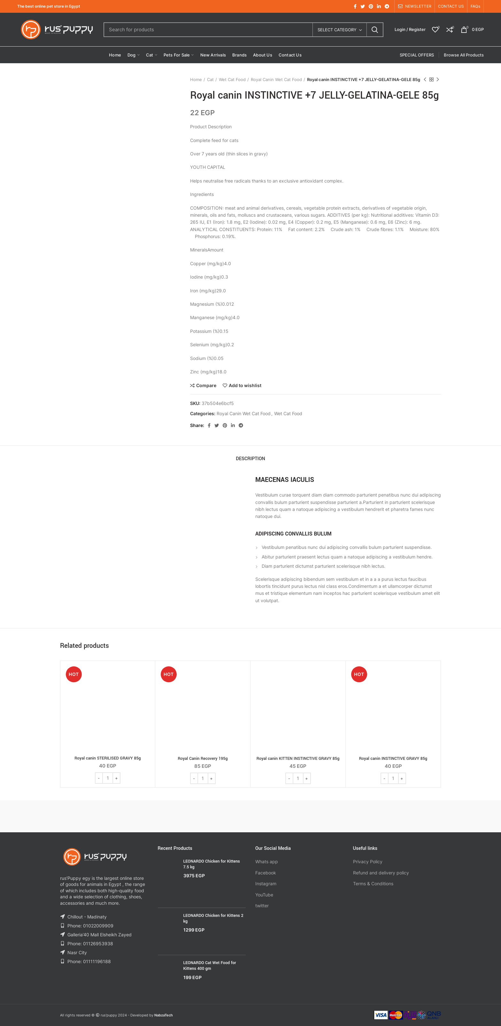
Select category (337, 29)
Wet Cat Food (232, 79)
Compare (206, 385)
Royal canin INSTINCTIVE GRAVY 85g (393, 758)
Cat (210, 79)
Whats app (266, 861)
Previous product (425, 79)
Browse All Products (464, 54)
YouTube (264, 894)
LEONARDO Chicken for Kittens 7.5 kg (211, 864)
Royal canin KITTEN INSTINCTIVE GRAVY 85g (298, 758)
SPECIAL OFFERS (417, 54)
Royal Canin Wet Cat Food (276, 79)
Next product (438, 79)
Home (196, 79)
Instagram (265, 883)
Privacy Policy (367, 861)
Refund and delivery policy (381, 872)
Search (375, 29)
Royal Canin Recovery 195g (202, 758)
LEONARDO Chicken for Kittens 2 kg (213, 918)
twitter (262, 905)
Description (250, 458)
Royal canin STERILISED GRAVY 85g (107, 758)
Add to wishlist (245, 385)
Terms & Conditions (373, 883)
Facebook (265, 872)
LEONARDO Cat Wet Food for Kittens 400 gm (209, 965)
